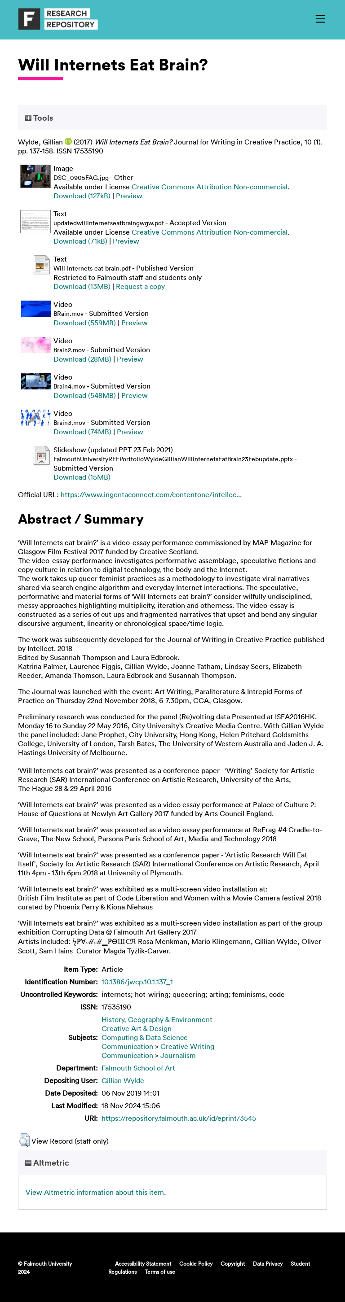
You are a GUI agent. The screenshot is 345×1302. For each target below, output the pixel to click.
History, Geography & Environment (157, 1019)
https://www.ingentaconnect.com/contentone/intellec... (151, 494)
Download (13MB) (82, 286)
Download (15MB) (82, 476)
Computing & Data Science (145, 1037)
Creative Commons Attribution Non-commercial (210, 186)
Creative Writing (187, 1046)
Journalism (178, 1055)
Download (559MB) (84, 322)
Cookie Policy (195, 1263)
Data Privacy (268, 1263)
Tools (39, 117)
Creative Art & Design (137, 1028)
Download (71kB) (80, 240)
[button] (24, 1140)
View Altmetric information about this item (95, 1192)
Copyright (233, 1263)
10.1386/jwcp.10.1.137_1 (137, 981)
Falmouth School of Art (138, 1067)
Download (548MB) (84, 395)
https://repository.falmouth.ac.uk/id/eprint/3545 (179, 1118)
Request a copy (140, 286)
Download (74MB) (82, 431)
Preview (129, 195)
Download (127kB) (82, 195)
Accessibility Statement (143, 1263)
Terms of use (160, 1271)
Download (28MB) (82, 358)
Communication (127, 1046)
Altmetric (47, 1162)
